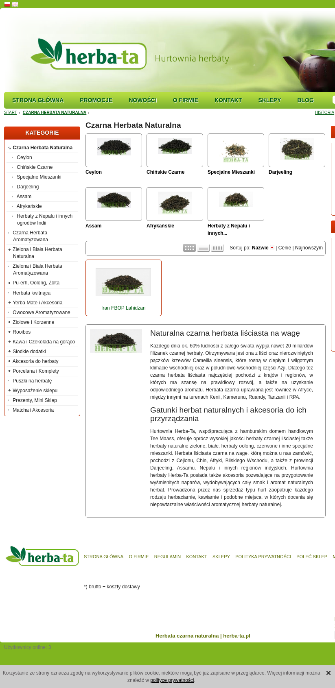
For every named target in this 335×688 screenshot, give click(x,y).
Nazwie (260, 248)
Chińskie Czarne (165, 172)
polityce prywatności (172, 680)
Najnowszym (309, 248)
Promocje (96, 100)
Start (10, 112)
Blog (305, 100)
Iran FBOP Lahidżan (123, 308)
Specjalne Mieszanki (231, 172)
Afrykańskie (160, 226)
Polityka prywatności (263, 556)
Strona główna (37, 100)
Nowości (142, 100)
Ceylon (93, 172)
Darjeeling (280, 172)
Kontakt (228, 100)
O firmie (185, 100)
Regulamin (167, 556)
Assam (93, 226)
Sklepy (269, 100)
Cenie (284, 248)
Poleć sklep (311, 556)
